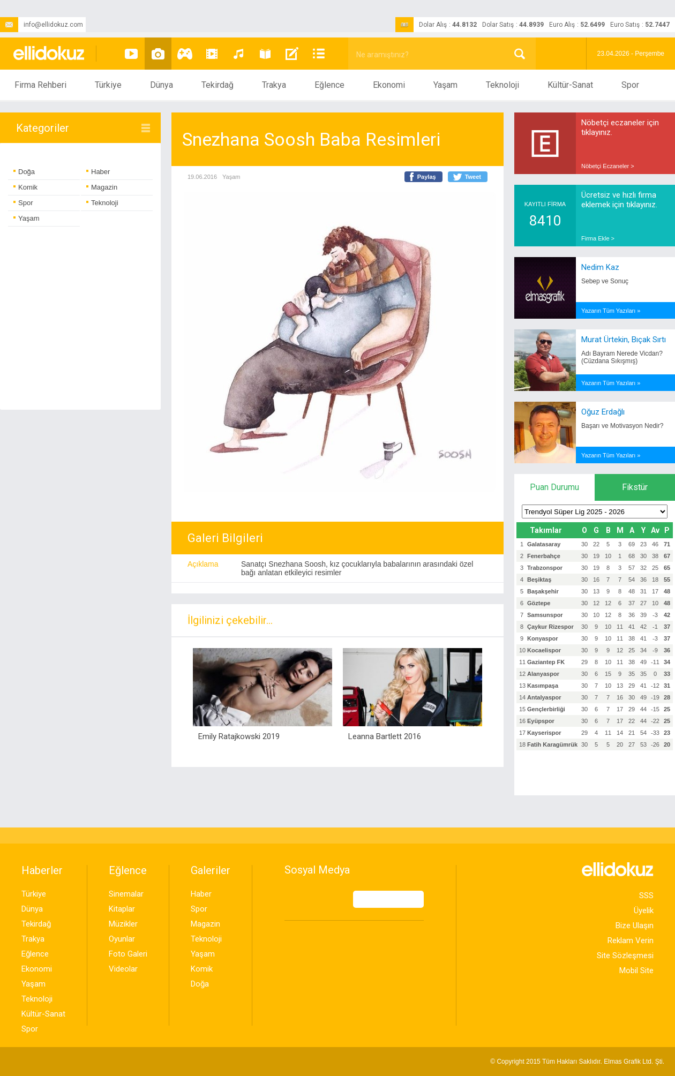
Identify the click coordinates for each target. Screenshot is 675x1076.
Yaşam (445, 85)
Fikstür (635, 487)
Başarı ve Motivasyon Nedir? (622, 426)
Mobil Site (636, 970)
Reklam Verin (631, 940)
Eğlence (329, 85)
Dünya (161, 85)
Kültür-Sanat (570, 85)
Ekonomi (389, 85)
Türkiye (108, 85)
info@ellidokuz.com (41, 24)
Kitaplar (122, 909)
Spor (630, 85)
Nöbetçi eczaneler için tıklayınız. (620, 127)
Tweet (473, 177)
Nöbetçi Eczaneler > (607, 166)
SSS (646, 895)
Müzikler (123, 924)
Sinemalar (126, 894)
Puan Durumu (554, 487)
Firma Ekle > (597, 238)
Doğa (24, 172)
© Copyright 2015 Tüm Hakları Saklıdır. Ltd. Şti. (577, 1061)
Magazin (101, 187)
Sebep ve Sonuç (604, 281)
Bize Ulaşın (635, 925)
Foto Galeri (128, 954)
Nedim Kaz (600, 267)
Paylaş (426, 177)
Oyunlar (122, 939)
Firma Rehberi (40, 85)
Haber (98, 172)
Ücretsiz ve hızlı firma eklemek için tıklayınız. (619, 199)
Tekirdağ (217, 85)
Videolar (123, 969)
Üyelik (644, 910)
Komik (25, 187)
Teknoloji (502, 85)
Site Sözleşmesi (625, 955)
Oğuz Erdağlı (603, 412)
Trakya (274, 85)
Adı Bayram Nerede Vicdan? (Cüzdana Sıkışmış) (622, 357)
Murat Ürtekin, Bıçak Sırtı (623, 339)
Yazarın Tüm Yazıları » (610, 310)
